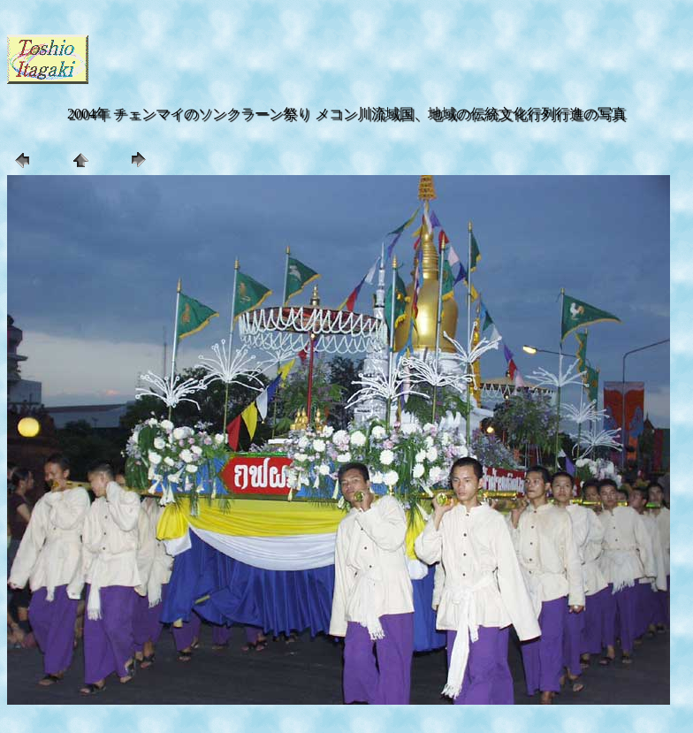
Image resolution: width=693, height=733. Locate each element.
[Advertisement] (299, 57)
